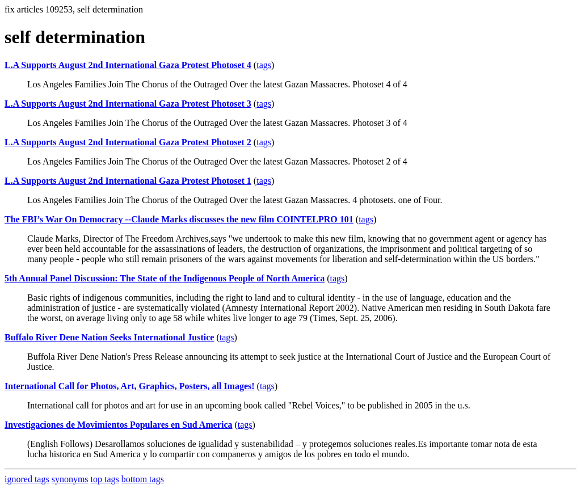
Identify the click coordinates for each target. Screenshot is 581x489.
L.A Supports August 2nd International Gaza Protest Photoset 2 (128, 142)
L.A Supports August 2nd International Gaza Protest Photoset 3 (128, 103)
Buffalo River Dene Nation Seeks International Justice (109, 337)
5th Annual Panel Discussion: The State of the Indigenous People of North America (165, 278)
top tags (105, 479)
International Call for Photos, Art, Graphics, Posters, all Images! (130, 386)
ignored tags (27, 479)
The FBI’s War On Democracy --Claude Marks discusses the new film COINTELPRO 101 (179, 219)
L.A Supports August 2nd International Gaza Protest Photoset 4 (128, 65)
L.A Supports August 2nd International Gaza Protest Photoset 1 (128, 181)
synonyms (70, 479)
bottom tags (142, 479)
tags (263, 65)
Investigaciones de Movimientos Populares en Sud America (118, 424)
